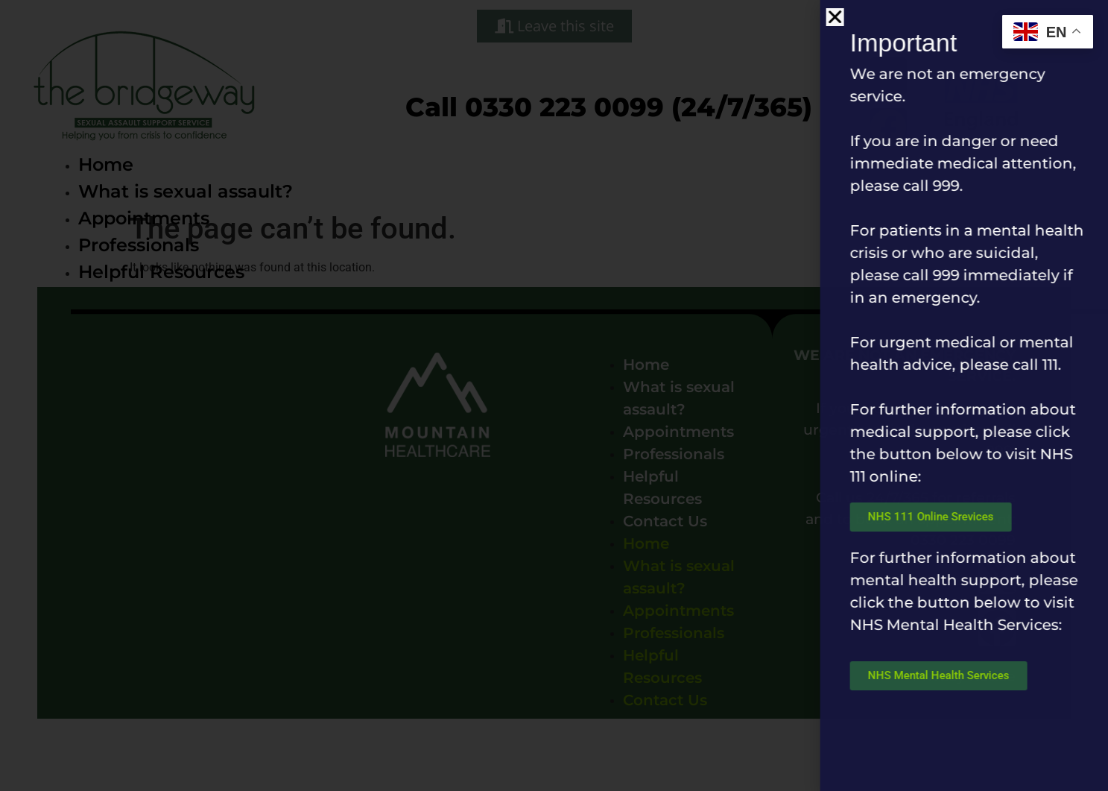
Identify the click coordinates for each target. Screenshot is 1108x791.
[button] (867, 17)
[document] (554, 395)
